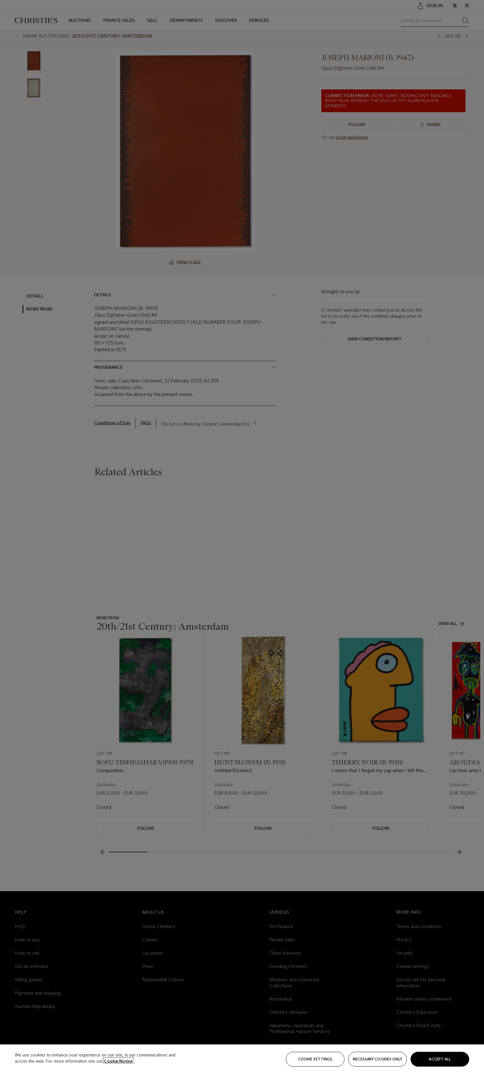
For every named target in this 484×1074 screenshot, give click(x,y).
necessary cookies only (377, 1059)
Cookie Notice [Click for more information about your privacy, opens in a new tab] (118, 1061)
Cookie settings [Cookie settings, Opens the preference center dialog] (315, 1059)
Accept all (440, 1059)
